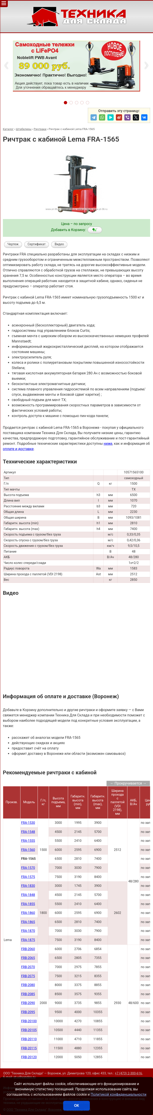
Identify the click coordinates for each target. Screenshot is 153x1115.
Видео (59, 244)
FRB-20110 (29, 1039)
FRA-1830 (28, 886)
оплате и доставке (18, 449)
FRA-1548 (28, 832)
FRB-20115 (29, 1048)
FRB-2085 (28, 994)
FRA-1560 (28, 850)
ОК (76, 1105)
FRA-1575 (28, 877)
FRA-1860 (28, 913)
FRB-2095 (28, 1012)
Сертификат (37, 244)
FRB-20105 (29, 1030)
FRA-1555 (28, 841)
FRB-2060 (28, 949)
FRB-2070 (28, 967)
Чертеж (12, 244)
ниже (108, 443)
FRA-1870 (28, 931)
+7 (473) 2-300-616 (128, 1073)
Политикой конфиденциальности (119, 1094)
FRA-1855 (28, 904)
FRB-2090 (28, 1003)
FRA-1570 (28, 868)
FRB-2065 (28, 958)
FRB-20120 (29, 1057)
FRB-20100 (29, 1021)
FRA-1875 (28, 940)
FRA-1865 (28, 922)
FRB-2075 (28, 976)
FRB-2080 (28, 985)
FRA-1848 (28, 895)
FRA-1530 (28, 823)
